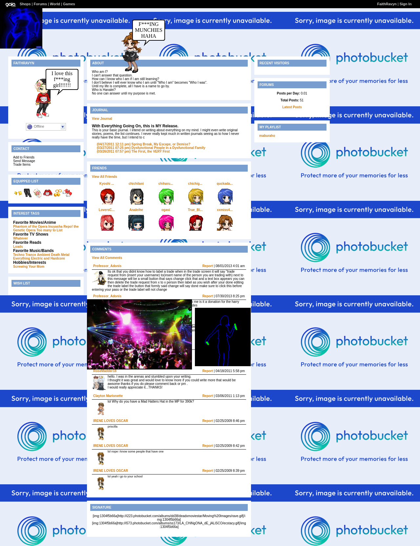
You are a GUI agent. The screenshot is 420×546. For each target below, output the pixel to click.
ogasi (165, 210)
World (55, 4)
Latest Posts (292, 107)
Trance (31, 255)
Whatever (20, 238)
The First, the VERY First (133, 151)
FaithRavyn (386, 4)
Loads (18, 246)
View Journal (102, 118)
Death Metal (60, 255)
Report (207, 266)
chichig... (195, 183)
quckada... (225, 183)
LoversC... (107, 210)
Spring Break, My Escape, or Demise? (143, 144)
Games (69, 4)
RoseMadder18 (104, 371)
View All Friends (104, 176)
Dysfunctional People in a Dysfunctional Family (151, 148)
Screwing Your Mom (28, 266)
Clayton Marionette (108, 396)
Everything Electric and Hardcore (39, 258)
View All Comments (107, 258)
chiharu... (165, 183)
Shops (25, 4)
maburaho (267, 135)
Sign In (406, 4)
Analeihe (136, 210)
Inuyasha (55, 226)
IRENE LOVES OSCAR (110, 421)
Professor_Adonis (107, 266)
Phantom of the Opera (30, 226)
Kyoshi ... (106, 183)
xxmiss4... (225, 210)
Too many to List (49, 230)
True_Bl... (195, 210)
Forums (40, 4)
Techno (19, 255)
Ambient (43, 255)
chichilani (136, 183)
